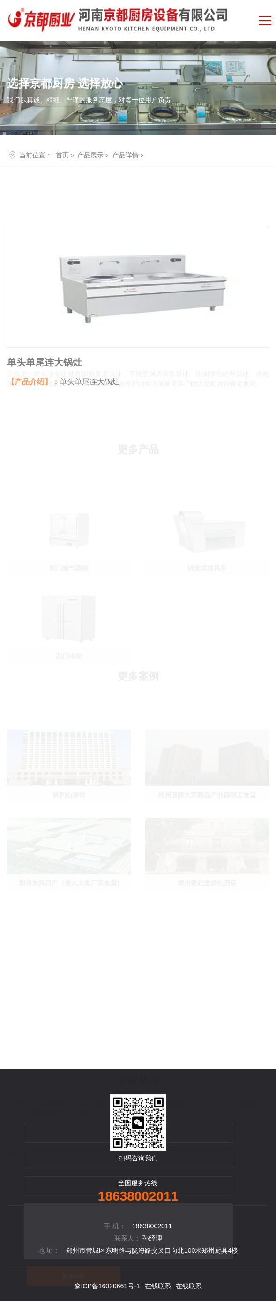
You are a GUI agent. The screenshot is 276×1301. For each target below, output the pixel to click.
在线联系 (158, 1286)
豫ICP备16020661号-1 (107, 1286)
